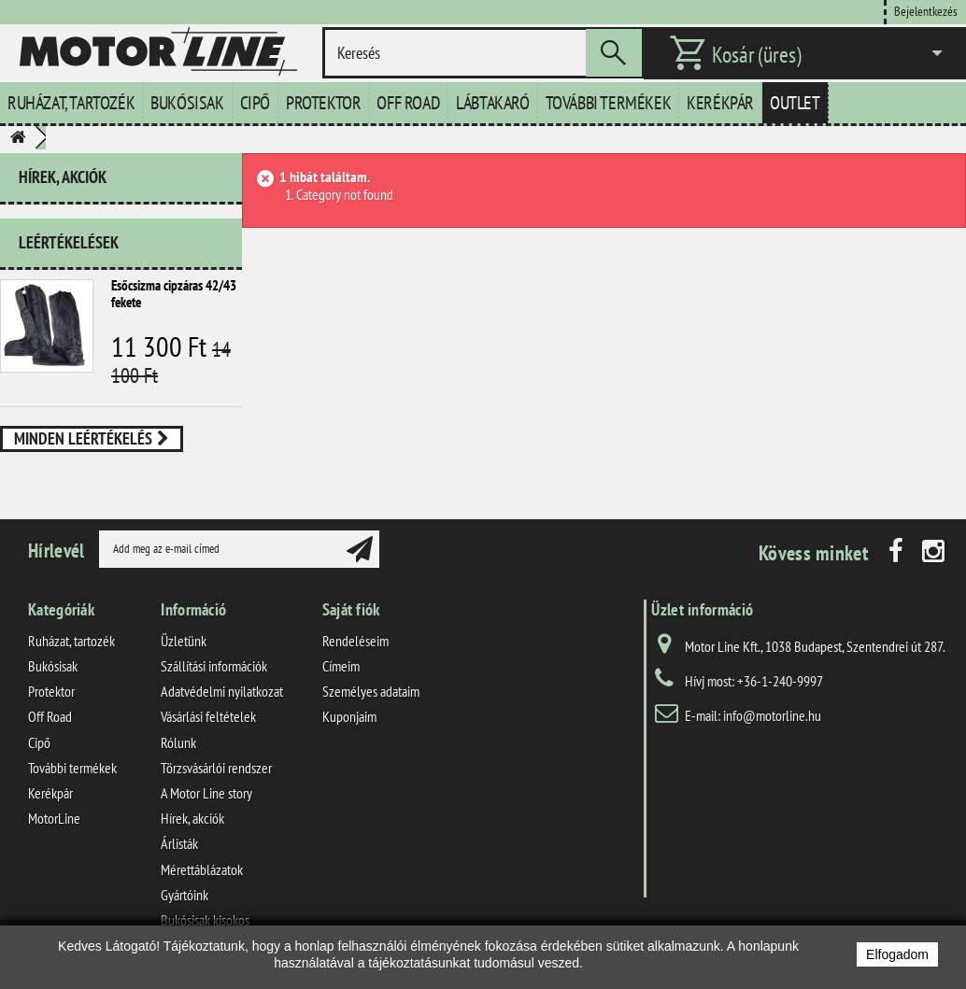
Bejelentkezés (926, 11)
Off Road (408, 103)
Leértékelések (69, 235)
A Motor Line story (206, 807)
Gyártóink (184, 908)
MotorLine (54, 833)
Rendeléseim (355, 654)
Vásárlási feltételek (208, 731)
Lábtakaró (492, 103)
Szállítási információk (214, 680)
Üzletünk (183, 654)
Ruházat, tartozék (71, 103)
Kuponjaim (349, 731)
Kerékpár (720, 103)
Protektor (323, 103)
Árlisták (179, 858)
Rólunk (178, 756)
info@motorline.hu (772, 729)
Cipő (255, 103)
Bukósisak (186, 103)
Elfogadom (897, 954)
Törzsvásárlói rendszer (216, 781)
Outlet (795, 103)
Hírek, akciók (63, 177)
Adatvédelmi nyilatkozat (222, 706)
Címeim (341, 680)
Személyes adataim (370, 706)
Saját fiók (351, 623)
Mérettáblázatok (202, 883)
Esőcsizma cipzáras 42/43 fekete (173, 286)
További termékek (609, 103)
